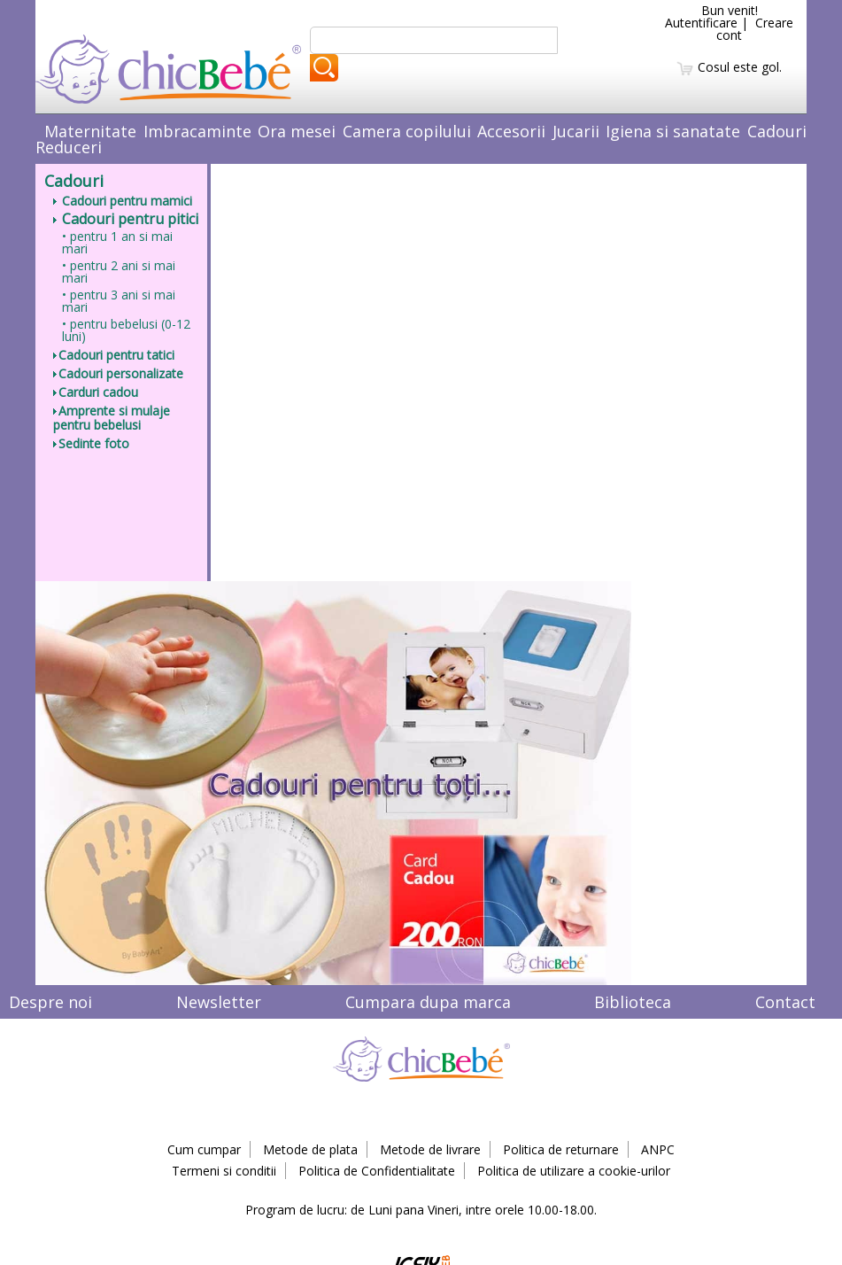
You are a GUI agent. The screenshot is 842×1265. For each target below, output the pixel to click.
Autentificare (701, 22)
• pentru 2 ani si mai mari (118, 271)
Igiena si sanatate (673, 131)
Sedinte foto (91, 443)
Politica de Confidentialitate (376, 1170)
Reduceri (68, 147)
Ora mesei (297, 131)
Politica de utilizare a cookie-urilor (573, 1170)
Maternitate (90, 131)
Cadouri (777, 131)
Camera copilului (407, 131)
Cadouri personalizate (118, 373)
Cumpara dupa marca (428, 1002)
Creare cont (754, 28)
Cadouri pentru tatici (113, 354)
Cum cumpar (204, 1149)
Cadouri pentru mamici (122, 200)
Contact (785, 1002)
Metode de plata (310, 1149)
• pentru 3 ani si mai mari (118, 300)
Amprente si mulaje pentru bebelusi (111, 417)
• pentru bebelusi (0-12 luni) (126, 330)
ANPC (658, 1149)
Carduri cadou (95, 392)
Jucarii (575, 131)
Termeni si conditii (224, 1170)
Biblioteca (632, 1002)
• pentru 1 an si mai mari (117, 242)
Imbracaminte (197, 131)
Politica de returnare (561, 1149)
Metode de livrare (430, 1149)
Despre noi (50, 1002)
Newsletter (218, 1002)
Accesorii (511, 131)
